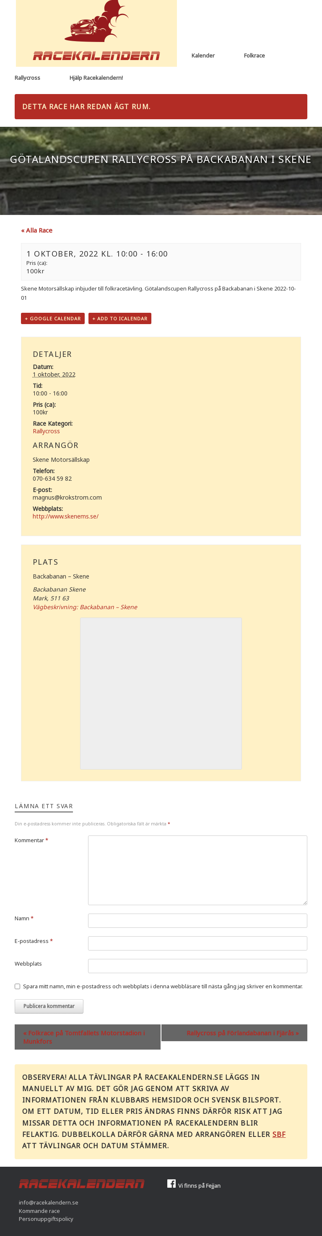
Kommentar (31, 840)
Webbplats (28, 963)
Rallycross (27, 77)
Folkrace (254, 55)
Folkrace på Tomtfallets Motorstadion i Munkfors (84, 1037)
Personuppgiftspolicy (46, 1219)
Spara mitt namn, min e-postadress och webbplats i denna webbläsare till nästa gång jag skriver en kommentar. (163, 986)
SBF (279, 1134)
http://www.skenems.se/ (66, 516)
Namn (24, 918)
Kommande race (39, 1211)
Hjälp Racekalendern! (96, 77)
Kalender (203, 55)
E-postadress (34, 941)
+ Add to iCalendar (120, 318)
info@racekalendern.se (48, 1202)
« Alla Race (36, 230)
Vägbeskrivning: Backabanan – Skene (85, 607)
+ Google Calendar (53, 318)
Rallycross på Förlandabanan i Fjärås (243, 1033)
